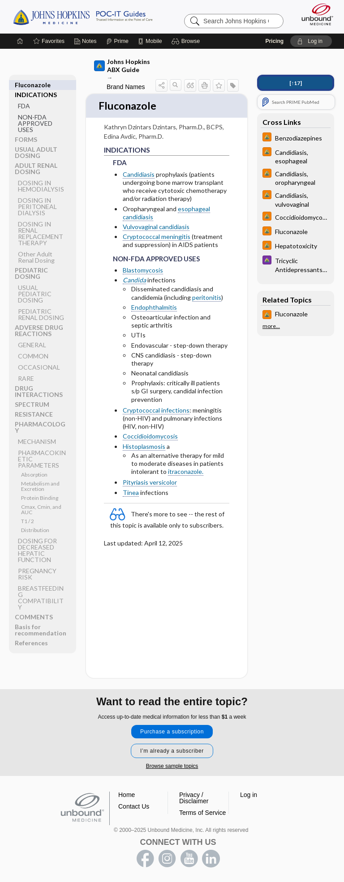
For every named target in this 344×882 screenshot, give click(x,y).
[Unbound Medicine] (314, 14)
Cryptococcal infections (156, 411)
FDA (24, 96)
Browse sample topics (172, 766)
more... (271, 326)
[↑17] (295, 83)
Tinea (131, 493)
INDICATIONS (36, 85)
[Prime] (117, 41)
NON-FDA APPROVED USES (35, 113)
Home (126, 794)
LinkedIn (211, 859)
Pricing (274, 41)
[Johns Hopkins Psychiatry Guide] (295, 264)
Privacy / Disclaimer (193, 798)
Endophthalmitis (154, 307)
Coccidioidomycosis (150, 437)
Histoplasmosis (144, 447)
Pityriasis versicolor (150, 483)
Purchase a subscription (172, 732)
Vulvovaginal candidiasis (156, 227)
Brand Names (126, 86)
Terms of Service (202, 812)
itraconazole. (185, 472)
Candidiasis (139, 175)
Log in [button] (248, 794)
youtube (189, 859)
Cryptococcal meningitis (156, 237)
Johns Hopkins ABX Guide (122, 65)
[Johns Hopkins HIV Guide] (295, 138)
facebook (145, 859)
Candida (134, 281)
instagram (167, 859)
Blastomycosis (143, 271)
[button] (187, 41)
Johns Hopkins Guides (82, 16)
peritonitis (206, 298)
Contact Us (133, 806)
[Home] (20, 41)
